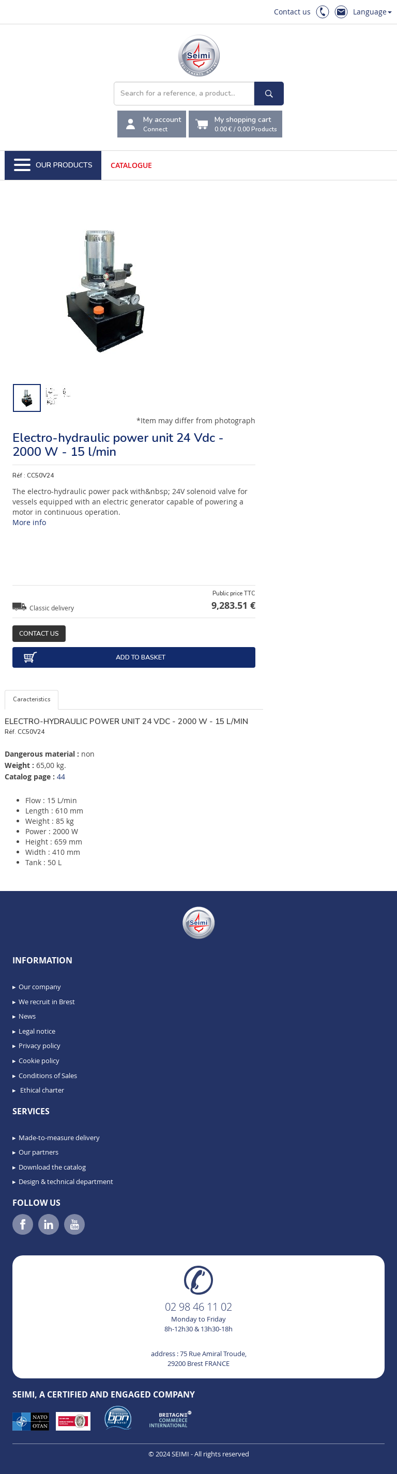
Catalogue (131, 165)
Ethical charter (41, 1090)
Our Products (53, 165)
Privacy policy (39, 1045)
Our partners (38, 1152)
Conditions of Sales (48, 1075)
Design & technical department (66, 1181)
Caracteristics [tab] (31, 699)
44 (61, 776)
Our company (40, 986)
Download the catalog (52, 1167)
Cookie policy (39, 1060)
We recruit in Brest (47, 1001)
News (27, 1016)
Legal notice (37, 1031)
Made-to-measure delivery (59, 1137)
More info (29, 522)
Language (372, 12)
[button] (31, 1462)
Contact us (292, 12)
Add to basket (94, 657)
